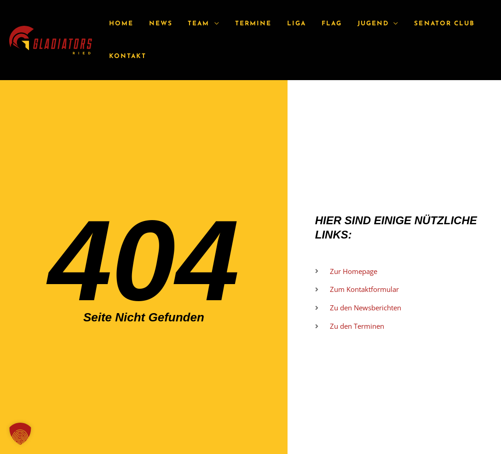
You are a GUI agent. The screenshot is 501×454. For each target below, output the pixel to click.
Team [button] (191, 24)
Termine (243, 24)
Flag (315, 24)
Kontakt (126, 56)
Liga (283, 24)
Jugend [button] (353, 24)
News (156, 24)
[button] (20, 433)
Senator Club (422, 24)
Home (120, 24)
